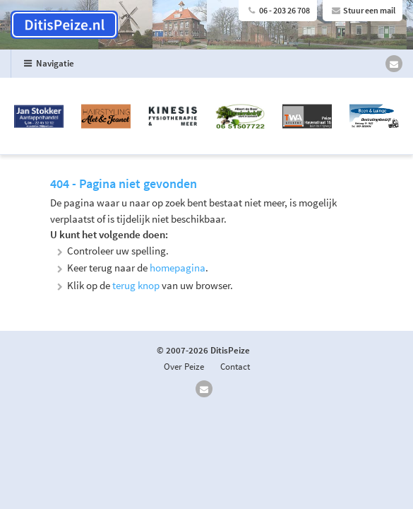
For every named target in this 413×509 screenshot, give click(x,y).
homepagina (177, 267)
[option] (206, 116)
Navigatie (47, 63)
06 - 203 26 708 (278, 10)
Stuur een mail (362, 10)
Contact (235, 367)
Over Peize (184, 367)
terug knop (136, 285)
